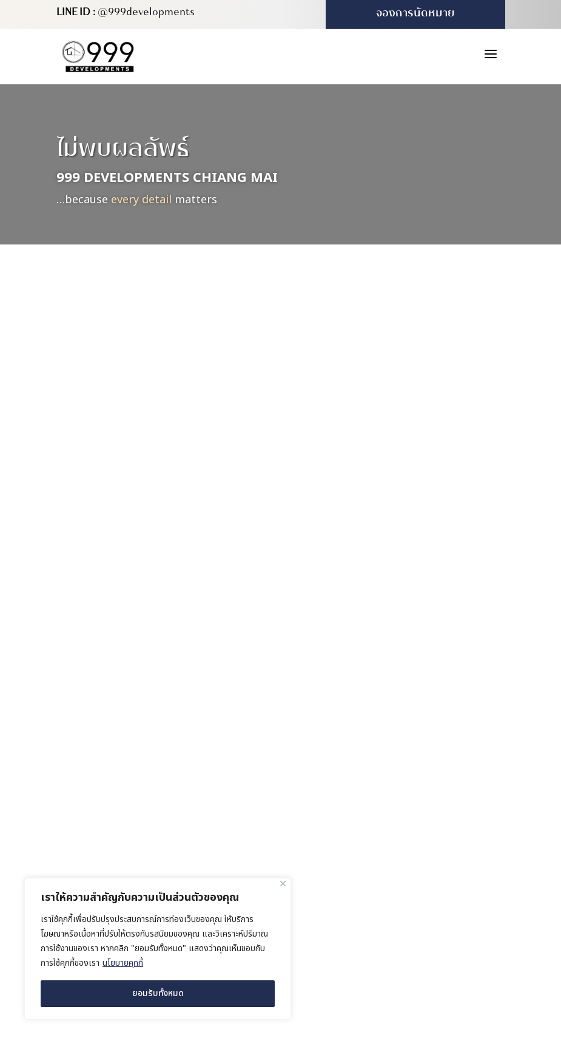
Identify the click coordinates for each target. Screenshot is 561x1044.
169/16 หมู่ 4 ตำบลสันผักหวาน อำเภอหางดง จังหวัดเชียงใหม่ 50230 (407, 712)
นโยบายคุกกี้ (122, 963)
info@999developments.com (385, 854)
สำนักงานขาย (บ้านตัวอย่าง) (382, 743)
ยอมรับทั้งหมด (158, 993)
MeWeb (437, 908)
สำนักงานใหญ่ (352, 684)
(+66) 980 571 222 (361, 803)
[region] (157, 949)
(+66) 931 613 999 (361, 829)
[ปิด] (283, 883)
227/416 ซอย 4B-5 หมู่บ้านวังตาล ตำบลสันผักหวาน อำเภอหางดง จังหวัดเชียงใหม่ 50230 (411, 771)
